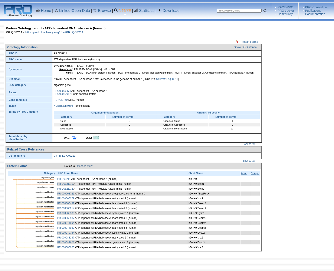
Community (285, 14)
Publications (313, 10)
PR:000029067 (62, 93)
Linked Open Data (74, 11)
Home (46, 11)
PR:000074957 (65, 227)
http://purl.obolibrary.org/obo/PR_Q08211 (54, 32)
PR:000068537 (65, 218)
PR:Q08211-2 (65, 188)
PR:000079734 (65, 232)
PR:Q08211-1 (65, 183)
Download (171, 11)
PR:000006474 (62, 90)
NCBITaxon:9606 (63, 105)
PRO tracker (286, 10)
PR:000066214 (65, 208)
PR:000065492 (65, 203)
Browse (104, 11)
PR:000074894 (65, 222)
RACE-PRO (285, 7)
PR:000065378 (65, 198)
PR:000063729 (65, 193)
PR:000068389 (65, 213)
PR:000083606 (65, 242)
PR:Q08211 (64, 178)
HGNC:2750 (61, 99)
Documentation (315, 14)
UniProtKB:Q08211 (167, 79)
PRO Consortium (316, 7)
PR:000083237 (65, 237)
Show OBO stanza (245, 47)
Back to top (249, 144)
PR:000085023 (65, 247)
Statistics (146, 11)
